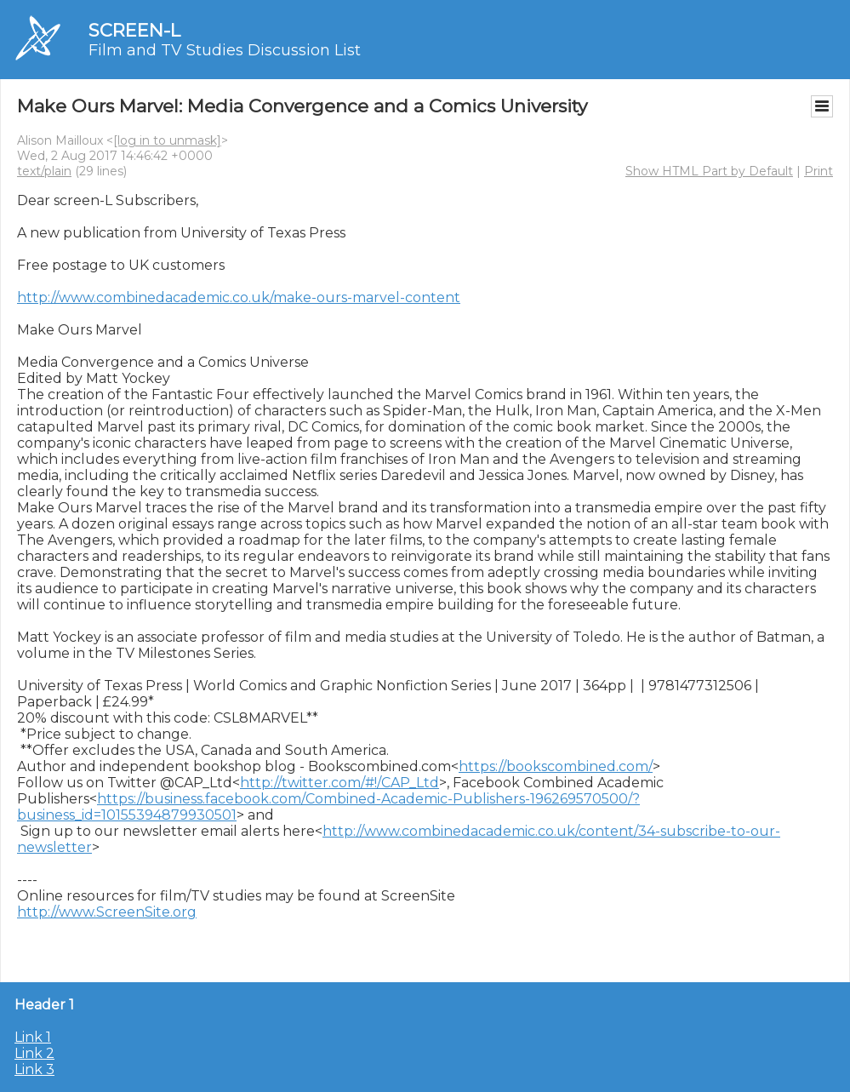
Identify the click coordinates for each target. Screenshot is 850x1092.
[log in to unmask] (167, 140)
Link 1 (32, 1037)
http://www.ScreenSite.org (107, 912)
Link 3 (34, 1069)
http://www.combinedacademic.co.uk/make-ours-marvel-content (238, 297)
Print (818, 171)
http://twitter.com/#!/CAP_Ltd (339, 783)
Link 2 (34, 1053)
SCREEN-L (134, 30)
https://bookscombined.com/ (556, 766)
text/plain (44, 171)
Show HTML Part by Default (709, 171)
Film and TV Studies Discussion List (224, 50)
